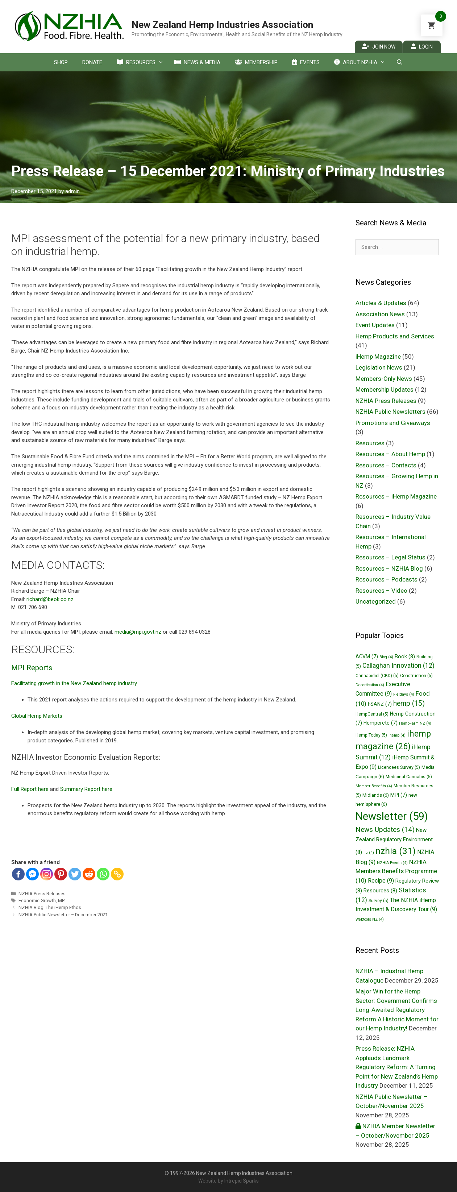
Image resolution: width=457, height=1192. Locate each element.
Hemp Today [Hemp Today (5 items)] (371, 735)
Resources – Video (381, 590)
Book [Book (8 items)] (405, 656)
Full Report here (30, 789)
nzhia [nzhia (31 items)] (395, 851)
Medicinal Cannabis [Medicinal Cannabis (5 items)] (409, 776)
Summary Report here (86, 789)
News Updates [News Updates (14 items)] (385, 829)
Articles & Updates (381, 303)
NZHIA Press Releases (42, 893)
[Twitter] (74, 874)
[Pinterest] (60, 874)
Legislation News (379, 367)
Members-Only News (384, 378)
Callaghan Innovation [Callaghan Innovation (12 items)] (398, 665)
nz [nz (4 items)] (368, 852)
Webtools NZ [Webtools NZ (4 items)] (370, 919)
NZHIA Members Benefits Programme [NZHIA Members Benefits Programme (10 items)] (396, 871)
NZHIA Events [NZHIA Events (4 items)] (392, 862)
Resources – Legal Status (390, 557)
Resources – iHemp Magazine (396, 496)
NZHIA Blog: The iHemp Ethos (49, 907)
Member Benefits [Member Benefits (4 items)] (374, 786)
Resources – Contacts (386, 465)
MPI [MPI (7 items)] (398, 795)
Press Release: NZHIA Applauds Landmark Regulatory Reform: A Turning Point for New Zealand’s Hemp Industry (397, 1067)
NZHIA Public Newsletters (390, 411)
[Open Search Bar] (399, 62)
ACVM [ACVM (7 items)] (367, 656)
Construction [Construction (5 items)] (416, 675)
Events (306, 62)
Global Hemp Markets (36, 716)
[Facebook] (18, 874)
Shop (61, 62)
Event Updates (375, 325)
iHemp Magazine (378, 356)
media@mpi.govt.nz (138, 632)
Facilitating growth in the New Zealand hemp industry (74, 683)
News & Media (197, 62)
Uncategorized (376, 601)
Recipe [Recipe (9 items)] (381, 880)
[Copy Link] (117, 874)
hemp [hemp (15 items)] (409, 703)
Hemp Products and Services (395, 336)
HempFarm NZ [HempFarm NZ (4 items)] (415, 723)
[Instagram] (46, 874)
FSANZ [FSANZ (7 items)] (380, 704)
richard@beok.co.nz (50, 599)
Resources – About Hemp (390, 454)
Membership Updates (385, 389)
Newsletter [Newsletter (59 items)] (392, 816)
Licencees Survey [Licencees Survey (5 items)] (399, 767)
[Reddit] (89, 874)
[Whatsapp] (103, 874)
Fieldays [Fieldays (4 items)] (403, 694)
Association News (380, 314)
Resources (142, 62)
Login (422, 46)
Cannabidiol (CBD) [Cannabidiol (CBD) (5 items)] (377, 675)
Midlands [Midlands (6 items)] (375, 795)
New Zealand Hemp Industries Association (222, 24)
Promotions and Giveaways (393, 422)
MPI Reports (31, 667)
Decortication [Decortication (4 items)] (370, 685)
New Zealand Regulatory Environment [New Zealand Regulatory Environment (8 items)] (394, 841)
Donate (92, 62)
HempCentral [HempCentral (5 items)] (372, 714)
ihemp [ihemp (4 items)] (397, 735)
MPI (62, 900)
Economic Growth (37, 900)
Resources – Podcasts (386, 579)
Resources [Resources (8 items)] (380, 890)
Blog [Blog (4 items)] (386, 657)
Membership (256, 62)
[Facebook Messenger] (32, 874)
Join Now (378, 46)
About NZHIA (361, 62)
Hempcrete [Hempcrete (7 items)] (380, 723)
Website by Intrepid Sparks (228, 1181)
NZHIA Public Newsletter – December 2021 (63, 914)
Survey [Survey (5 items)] (379, 900)
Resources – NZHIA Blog (389, 568)
